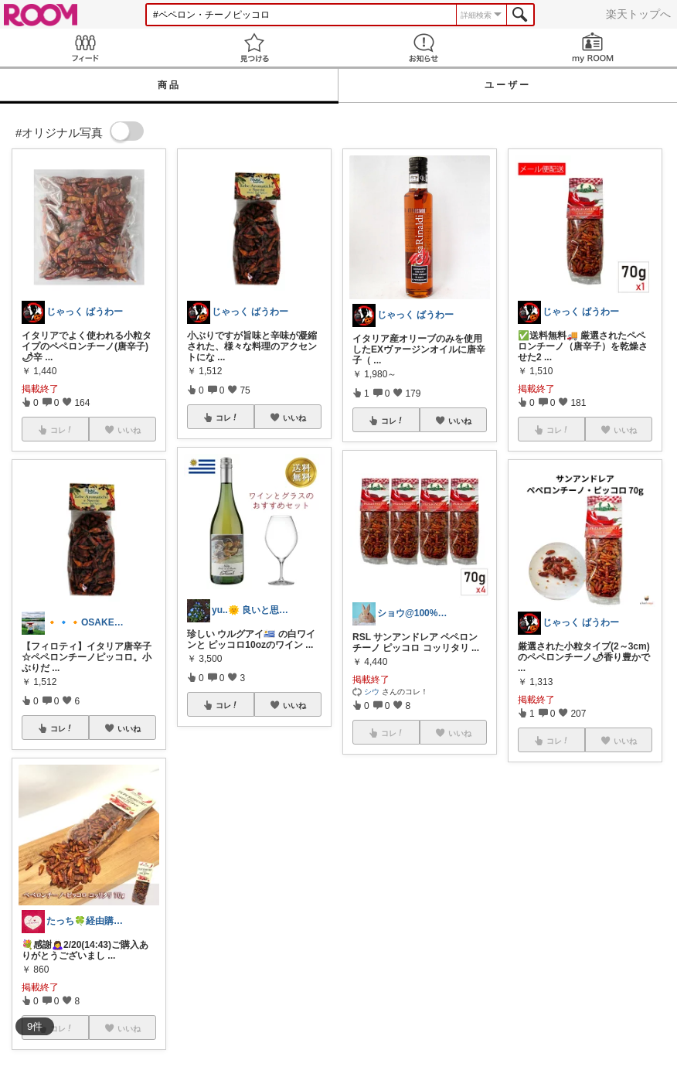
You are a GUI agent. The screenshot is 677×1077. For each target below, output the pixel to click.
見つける (253, 47)
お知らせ (423, 47)
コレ (61, 728)
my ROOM (592, 47)
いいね (129, 728)
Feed (84, 47)
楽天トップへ (638, 14)
